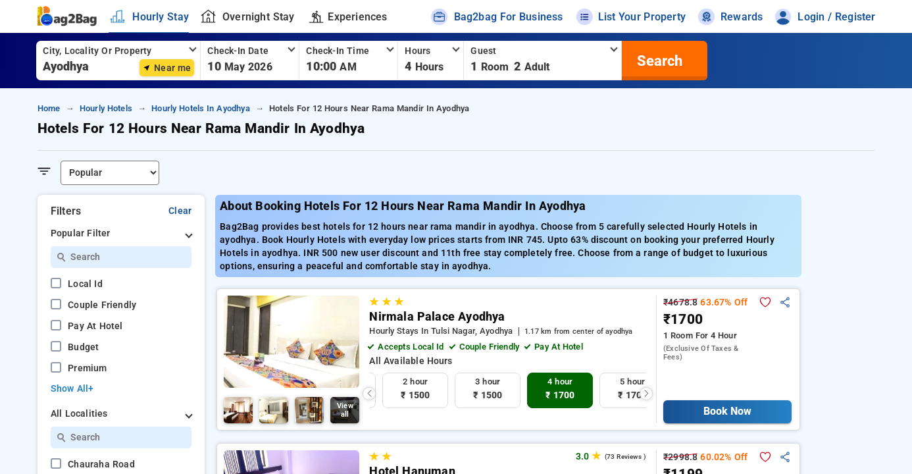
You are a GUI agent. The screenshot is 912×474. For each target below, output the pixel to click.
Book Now (727, 411)
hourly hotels (106, 108)
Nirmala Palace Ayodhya (437, 316)
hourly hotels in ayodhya (200, 108)
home (49, 108)
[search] (658, 60)
